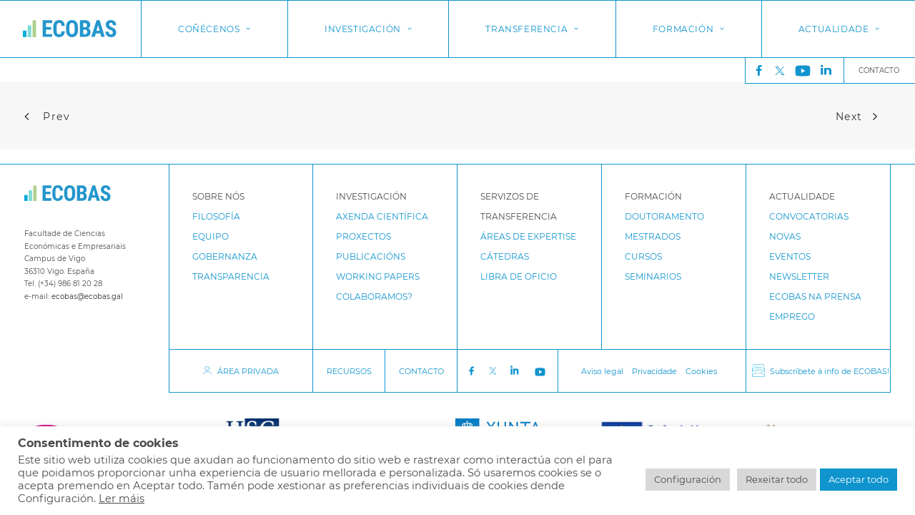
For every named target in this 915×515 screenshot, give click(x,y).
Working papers (378, 276)
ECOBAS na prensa (815, 296)
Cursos (643, 256)
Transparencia (230, 276)
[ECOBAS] (69, 29)
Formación (689, 29)
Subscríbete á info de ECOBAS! (829, 371)
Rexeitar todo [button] (777, 479)
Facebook (471, 371)
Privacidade (654, 371)
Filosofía (216, 216)
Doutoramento (664, 216)
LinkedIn (516, 371)
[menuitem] (755, 71)
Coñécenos (214, 29)
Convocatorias (809, 216)
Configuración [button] (687, 479)
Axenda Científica (382, 216)
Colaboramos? (374, 296)
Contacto (879, 70)
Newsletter (799, 276)
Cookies (701, 371)
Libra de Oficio (518, 276)
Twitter (783, 70)
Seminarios (653, 276)
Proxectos (363, 236)
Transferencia (531, 29)
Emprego (792, 316)
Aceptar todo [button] (859, 479)
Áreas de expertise (528, 236)
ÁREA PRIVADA (248, 371)
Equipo (210, 236)
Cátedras (504, 256)
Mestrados (653, 236)
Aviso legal (602, 371)
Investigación (368, 29)
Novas (785, 236)
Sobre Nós (218, 196)
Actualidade (839, 29)
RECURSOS (349, 371)
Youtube (542, 371)
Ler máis (121, 498)
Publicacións (370, 256)
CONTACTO (421, 371)
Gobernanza (224, 256)
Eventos (790, 256)
